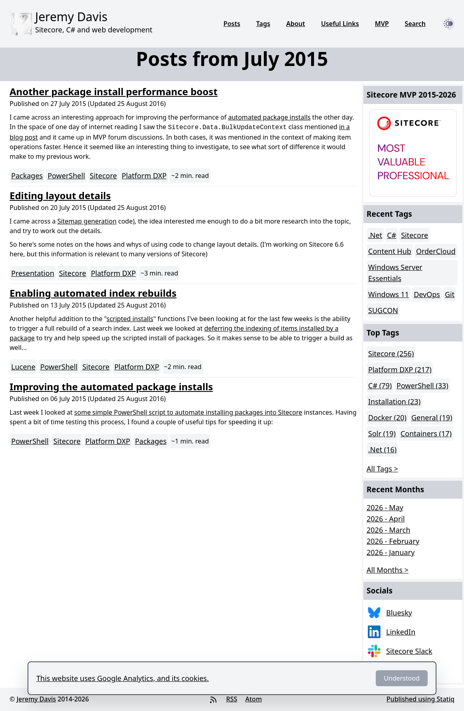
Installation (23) (394, 401)
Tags (263, 23)
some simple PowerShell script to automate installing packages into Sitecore (188, 412)
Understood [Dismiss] (402, 678)
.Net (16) (382, 449)
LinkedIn (400, 632)
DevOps (427, 294)
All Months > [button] (387, 570)
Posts (232, 23)
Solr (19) (382, 433)
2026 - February (393, 541)
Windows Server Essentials (395, 272)
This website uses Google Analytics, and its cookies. (122, 678)
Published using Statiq (420, 699)
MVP (382, 23)
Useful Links (340, 23)
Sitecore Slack (409, 651)
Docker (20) (387, 417)
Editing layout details (60, 195)
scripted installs (130, 318)
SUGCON (383, 310)
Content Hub (389, 251)
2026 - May (385, 507)
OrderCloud (436, 251)
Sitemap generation (87, 221)
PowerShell (66, 175)
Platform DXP (144, 175)
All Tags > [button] (382, 468)
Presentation (32, 273)
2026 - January (390, 552)
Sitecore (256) (391, 353)
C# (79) (380, 385)
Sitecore (103, 175)
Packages (27, 175)
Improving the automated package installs (111, 386)
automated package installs (269, 117)
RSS (231, 699)
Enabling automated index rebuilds (93, 293)
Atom (253, 699)
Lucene (23, 366)
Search (415, 23)
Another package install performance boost (114, 91)
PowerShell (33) (422, 385)
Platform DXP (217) (400, 369)
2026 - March (388, 530)
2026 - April (386, 518)
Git (449, 294)
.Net (375, 235)
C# (391, 235)
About (295, 23)
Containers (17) (426, 433)
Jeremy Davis (36, 699)
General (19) (431, 417)
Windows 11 (388, 294)
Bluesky (399, 612)
